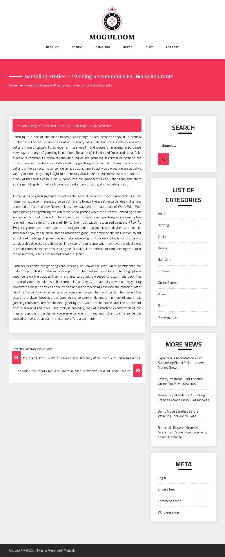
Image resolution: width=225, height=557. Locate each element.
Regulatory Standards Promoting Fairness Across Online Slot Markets (183, 397)
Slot (149, 47)
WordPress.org (168, 512)
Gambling (102, 47)
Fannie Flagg (29, 126)
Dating (162, 248)
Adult (162, 213)
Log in (162, 477)
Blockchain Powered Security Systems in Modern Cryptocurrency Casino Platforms (182, 432)
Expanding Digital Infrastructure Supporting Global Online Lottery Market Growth (181, 363)
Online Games (168, 282)
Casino (77, 47)
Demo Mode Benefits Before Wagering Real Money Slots (178, 414)
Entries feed (167, 489)
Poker (127, 47)
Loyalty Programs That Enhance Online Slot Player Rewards (180, 381)
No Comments (102, 126)
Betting (52, 47)
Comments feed (169, 500)
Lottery (172, 47)
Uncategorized (168, 317)
